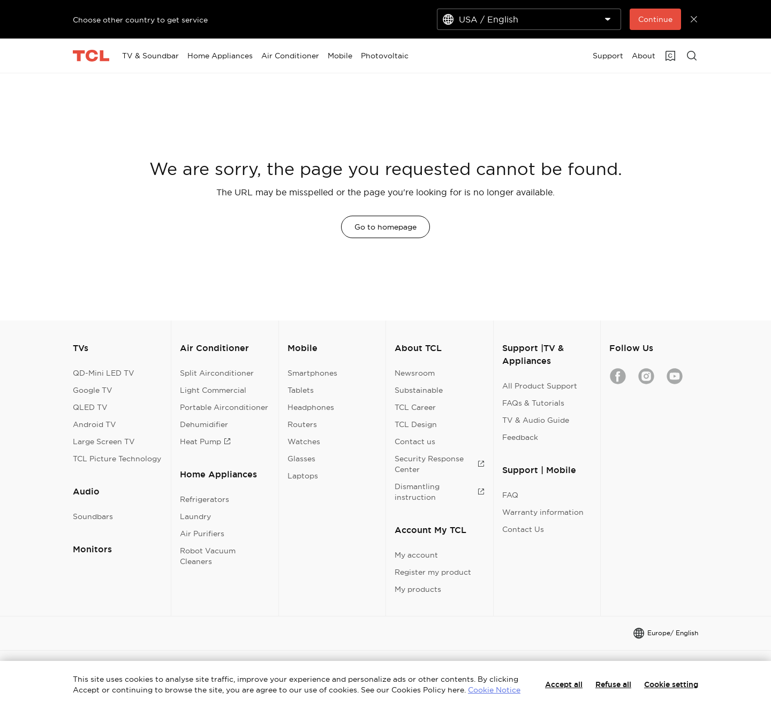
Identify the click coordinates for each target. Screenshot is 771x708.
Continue (655, 19)
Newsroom (415, 373)
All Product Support (539, 386)
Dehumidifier (204, 424)
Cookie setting (671, 684)
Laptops (303, 476)
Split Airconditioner (217, 373)
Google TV (92, 390)
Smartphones (312, 373)
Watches (304, 441)
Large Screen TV (104, 441)
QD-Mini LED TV (103, 373)
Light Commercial (213, 390)
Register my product (433, 572)
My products (418, 589)
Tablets (301, 390)
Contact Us (523, 529)
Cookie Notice (494, 690)
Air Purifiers (202, 533)
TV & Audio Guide (535, 420)
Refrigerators (204, 499)
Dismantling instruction (439, 492)
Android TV (94, 424)
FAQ (510, 495)
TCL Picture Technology (117, 458)
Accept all (564, 684)
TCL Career (415, 407)
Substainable (419, 390)
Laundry (195, 516)
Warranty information (543, 512)
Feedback (520, 437)
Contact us (415, 441)
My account (416, 555)
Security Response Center (439, 464)
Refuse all (613, 684)
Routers (302, 424)
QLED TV (90, 407)
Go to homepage (385, 227)
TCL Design (416, 424)
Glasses (301, 458)
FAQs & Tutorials (533, 403)
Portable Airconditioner (224, 407)
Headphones (311, 407)
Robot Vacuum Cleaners (208, 556)
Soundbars (93, 516)
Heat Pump (205, 441)
